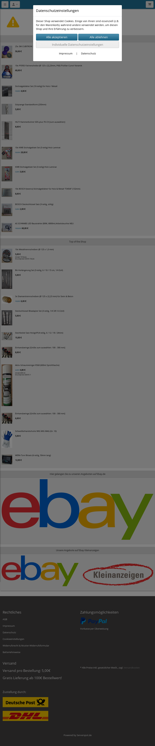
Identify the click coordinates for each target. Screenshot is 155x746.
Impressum (66, 53)
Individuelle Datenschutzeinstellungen (77, 45)
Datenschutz (88, 53)
